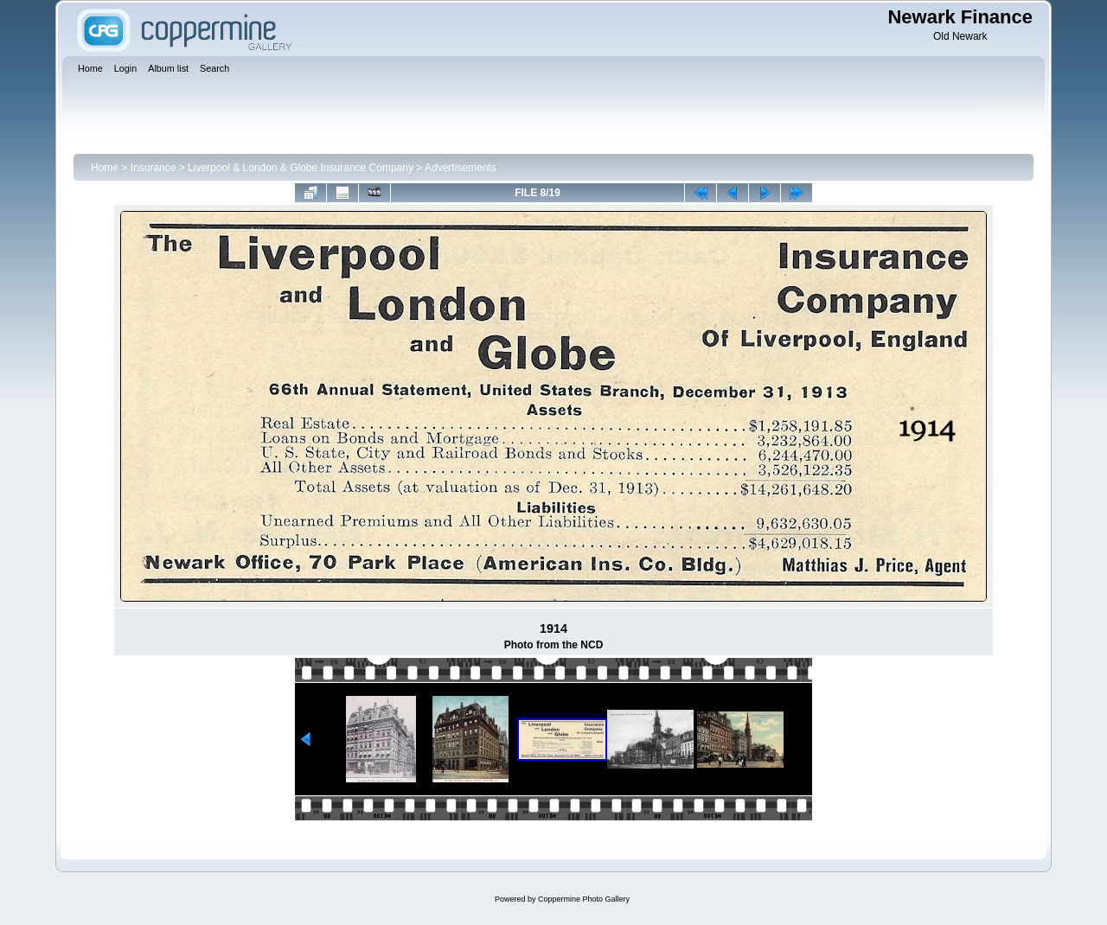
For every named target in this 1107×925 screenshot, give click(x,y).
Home (104, 168)
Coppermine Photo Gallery (584, 899)
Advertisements (460, 168)
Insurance (153, 168)
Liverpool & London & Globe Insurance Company (300, 168)
